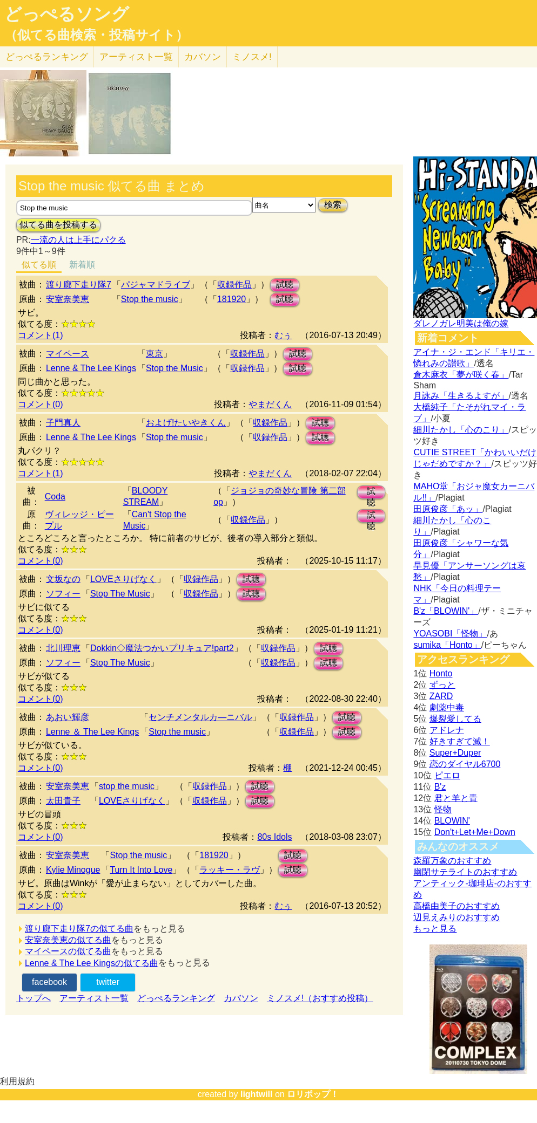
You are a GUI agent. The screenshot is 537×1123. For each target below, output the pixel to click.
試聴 (284, 284)
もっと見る (435, 928)
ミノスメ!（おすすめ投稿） (320, 998)
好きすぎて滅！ (459, 741)
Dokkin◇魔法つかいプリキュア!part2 (162, 648)
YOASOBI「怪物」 (450, 633)
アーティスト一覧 (94, 998)
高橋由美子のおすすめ (456, 905)
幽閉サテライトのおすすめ (465, 872)
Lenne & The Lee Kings (91, 368)
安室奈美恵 (67, 299)
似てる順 (39, 264)
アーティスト (136, 57)
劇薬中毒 (446, 707)
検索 (332, 204)
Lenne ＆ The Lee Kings (92, 731)
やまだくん (270, 404)
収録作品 (234, 284)
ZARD (441, 696)
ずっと (442, 684)
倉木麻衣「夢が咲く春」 (460, 374)
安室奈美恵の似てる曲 (68, 939)
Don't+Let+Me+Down (474, 832)
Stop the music (149, 299)
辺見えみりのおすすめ (456, 917)
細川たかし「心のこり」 (460, 429)
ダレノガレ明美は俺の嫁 (460, 323)
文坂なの (63, 579)
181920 (231, 299)
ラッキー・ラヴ (229, 869)
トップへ (33, 998)
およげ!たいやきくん (186, 422)
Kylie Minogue (73, 869)
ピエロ (447, 775)
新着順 (82, 264)
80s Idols (274, 836)
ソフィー (63, 593)
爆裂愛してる (455, 718)
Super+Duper (455, 752)
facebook (49, 982)
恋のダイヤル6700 (465, 764)
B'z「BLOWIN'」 (445, 610)
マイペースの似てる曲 (68, 951)
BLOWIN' (452, 820)
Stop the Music (174, 368)
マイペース (67, 353)
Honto (441, 673)
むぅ (283, 335)
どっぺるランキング (176, 998)
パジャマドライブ (155, 284)
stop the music (127, 786)
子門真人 (63, 422)
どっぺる (46, 57)
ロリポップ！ (313, 1094)
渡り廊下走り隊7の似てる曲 (79, 928)
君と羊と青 (456, 798)
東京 (154, 353)
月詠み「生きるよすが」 (460, 395)
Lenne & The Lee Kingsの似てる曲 (91, 963)
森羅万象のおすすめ (452, 860)
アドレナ (446, 730)
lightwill (256, 1094)
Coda (55, 496)
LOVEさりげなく (123, 579)
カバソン (202, 57)
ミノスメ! (252, 57)
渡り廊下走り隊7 (78, 284)
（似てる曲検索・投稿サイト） (96, 35)
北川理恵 (63, 648)
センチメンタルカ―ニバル (200, 717)
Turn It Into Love (141, 869)
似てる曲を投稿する (58, 224)
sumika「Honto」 (447, 644)
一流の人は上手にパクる (78, 239)
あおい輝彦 (67, 717)
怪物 (443, 809)
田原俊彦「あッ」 (447, 508)
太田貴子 (63, 800)
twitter (107, 982)
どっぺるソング (66, 14)
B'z (440, 786)
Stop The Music (120, 593)
